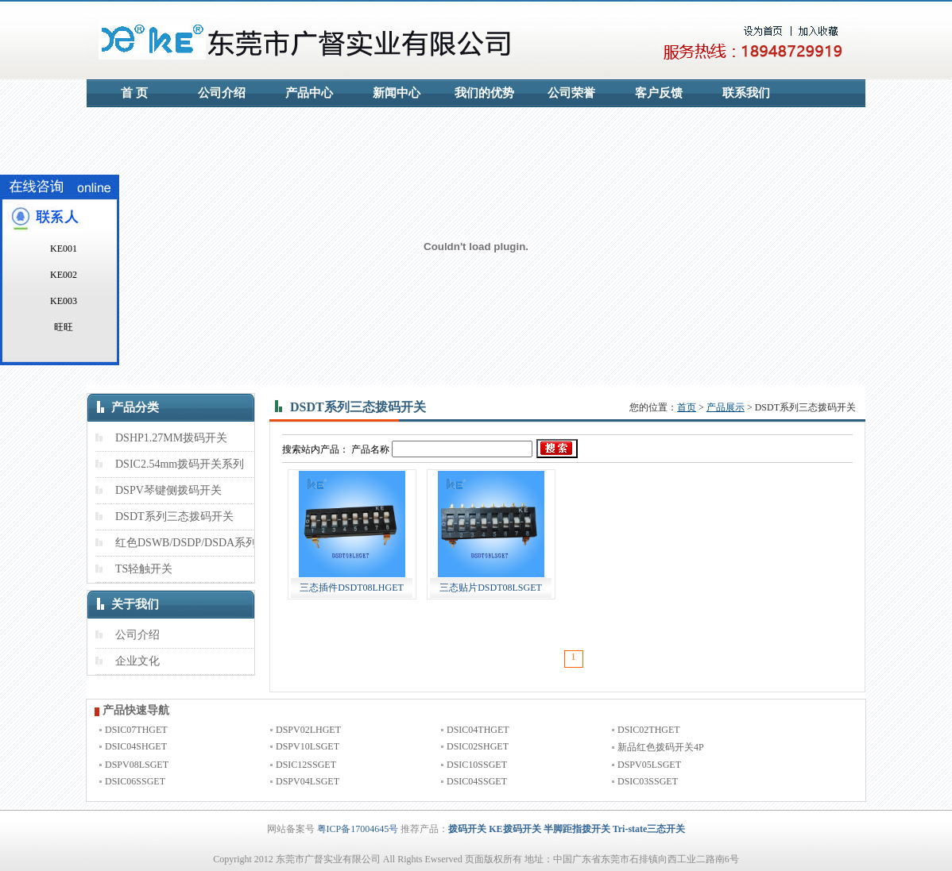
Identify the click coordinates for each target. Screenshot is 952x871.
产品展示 (725, 407)
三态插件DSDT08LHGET (352, 587)
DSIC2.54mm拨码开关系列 (179, 464)
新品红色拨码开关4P (660, 747)
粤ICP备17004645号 (358, 828)
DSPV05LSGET (649, 764)
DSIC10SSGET (477, 764)
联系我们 (746, 93)
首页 (686, 407)
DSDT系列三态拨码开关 (174, 516)
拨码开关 (467, 828)
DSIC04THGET (478, 729)
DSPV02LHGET (308, 729)
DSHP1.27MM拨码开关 (171, 438)
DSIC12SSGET (306, 764)
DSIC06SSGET (135, 781)
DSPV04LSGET (307, 781)
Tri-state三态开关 (649, 828)
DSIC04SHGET (136, 746)
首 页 (134, 93)
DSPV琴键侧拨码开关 (168, 490)
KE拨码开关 (514, 828)
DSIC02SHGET (478, 746)
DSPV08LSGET (136, 764)
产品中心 (309, 93)
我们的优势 (484, 93)
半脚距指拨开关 (577, 828)
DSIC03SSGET (647, 781)
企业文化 (137, 661)
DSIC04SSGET (477, 781)
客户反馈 (659, 93)
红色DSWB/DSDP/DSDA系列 (186, 543)
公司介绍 (222, 93)
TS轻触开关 (143, 569)
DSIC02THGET (648, 729)
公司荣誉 (571, 93)
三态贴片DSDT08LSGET (490, 587)
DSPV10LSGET (307, 746)
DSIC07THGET (136, 729)
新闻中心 (396, 93)
